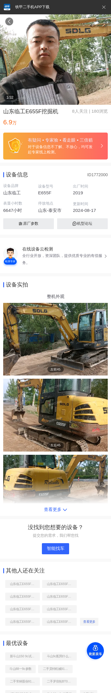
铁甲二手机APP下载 (32, 7)
